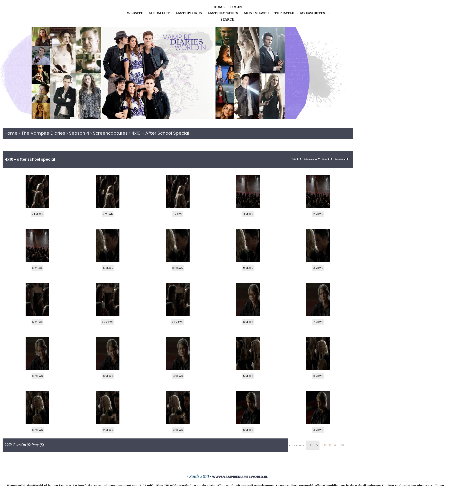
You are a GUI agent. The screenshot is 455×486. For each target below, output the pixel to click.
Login (236, 7)
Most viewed (256, 13)
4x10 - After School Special (160, 133)
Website (135, 13)
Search (227, 20)
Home (219, 7)
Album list (159, 13)
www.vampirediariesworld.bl (240, 477)
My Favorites (312, 13)
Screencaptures (110, 133)
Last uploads (189, 13)
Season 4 (79, 133)
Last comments (223, 13)
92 (342, 445)
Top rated (284, 13)
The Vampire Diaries (43, 133)
